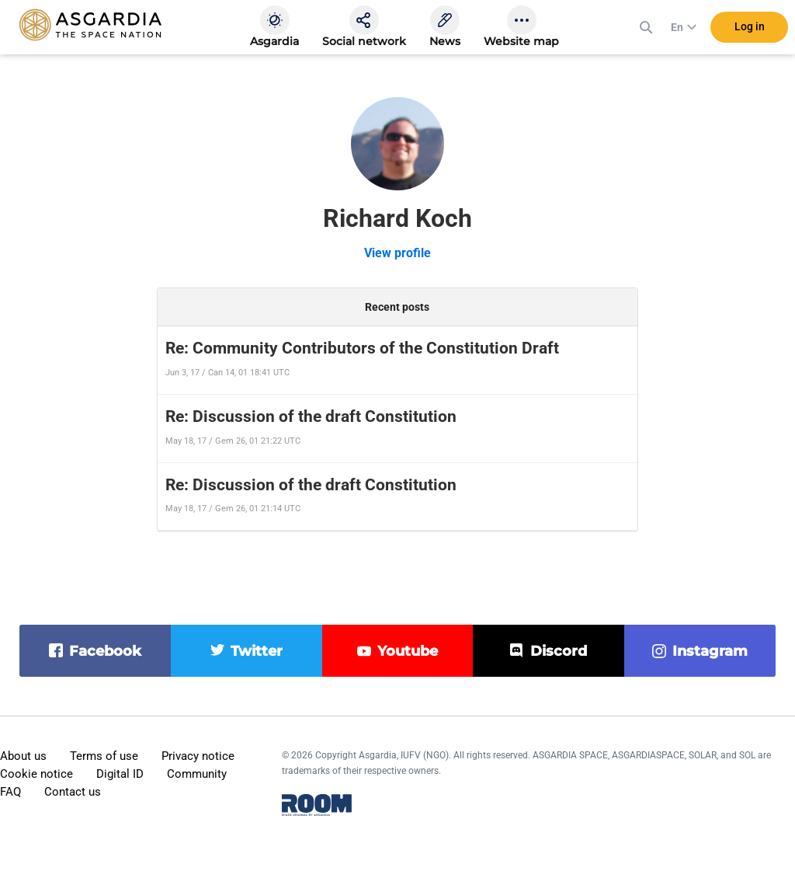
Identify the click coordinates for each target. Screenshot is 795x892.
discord (558, 651)
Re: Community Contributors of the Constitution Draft (362, 348)
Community (197, 774)
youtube (407, 651)
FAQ (10, 792)
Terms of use (104, 756)
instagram (710, 651)
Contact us (72, 792)
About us (23, 756)
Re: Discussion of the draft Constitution (311, 416)
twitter (257, 651)
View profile (397, 253)
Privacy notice (197, 756)
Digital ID (120, 774)
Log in (749, 30)
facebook (105, 651)
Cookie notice (36, 774)
